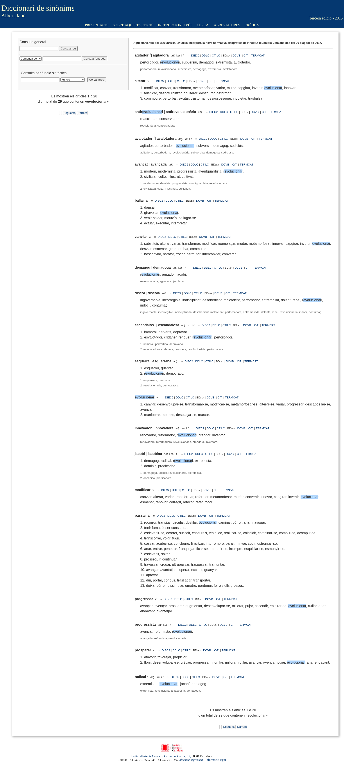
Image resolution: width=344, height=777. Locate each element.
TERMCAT (258, 55)
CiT (246, 55)
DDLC (206, 55)
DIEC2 (195, 55)
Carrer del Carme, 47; (177, 756)
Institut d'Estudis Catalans (147, 756)
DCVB (237, 55)
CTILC (216, 55)
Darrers (82, 113)
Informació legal (216, 759)
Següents (69, 113)
